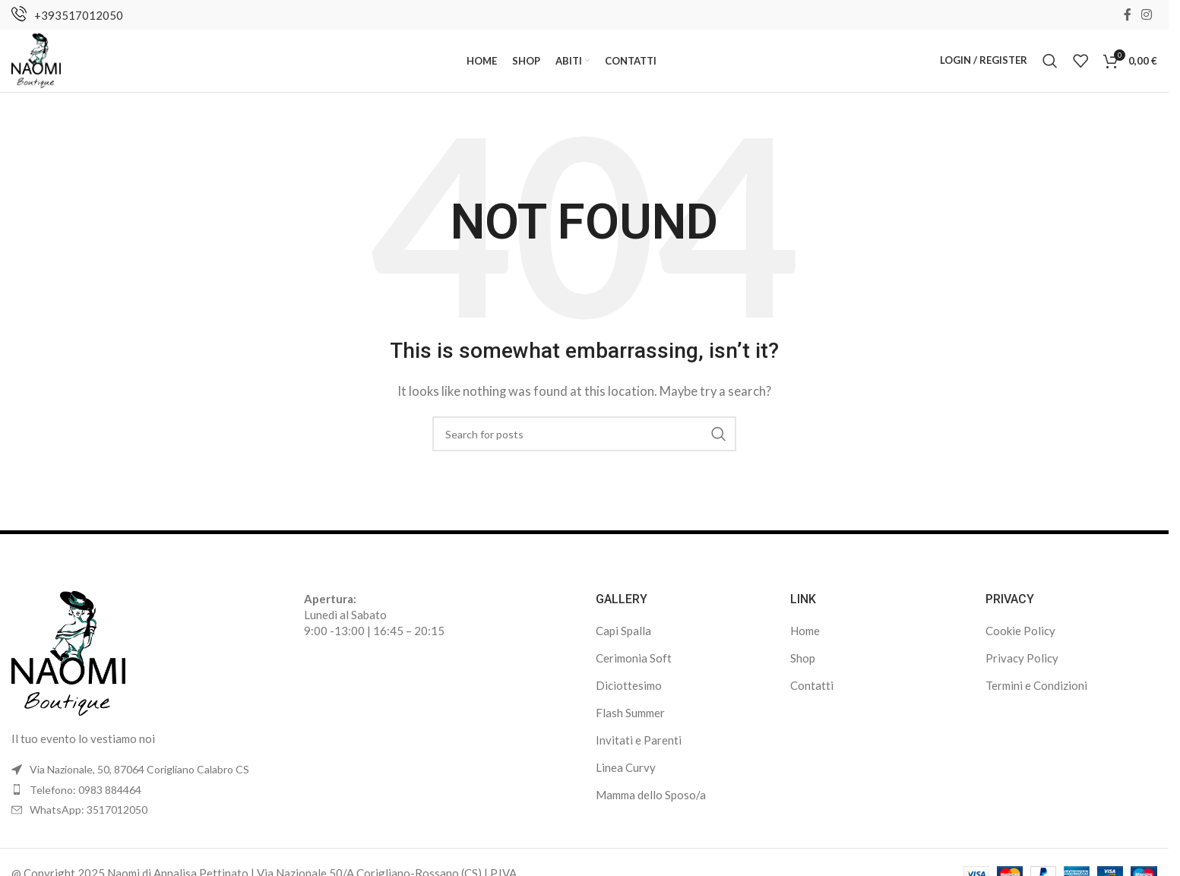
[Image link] (68, 659)
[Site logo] (39, 63)
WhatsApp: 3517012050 (88, 817)
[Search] (1050, 64)
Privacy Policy (1021, 665)
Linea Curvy (626, 775)
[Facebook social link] (1127, 15)
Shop (802, 665)
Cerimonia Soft (634, 665)
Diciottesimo (629, 693)
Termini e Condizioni (1036, 693)
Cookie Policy (1020, 638)
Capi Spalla (623, 638)
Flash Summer (630, 720)
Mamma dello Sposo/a (651, 802)
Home (805, 638)
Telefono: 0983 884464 (85, 796)
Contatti (812, 693)
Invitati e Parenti (639, 747)
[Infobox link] (67, 15)
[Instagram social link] (1147, 15)
